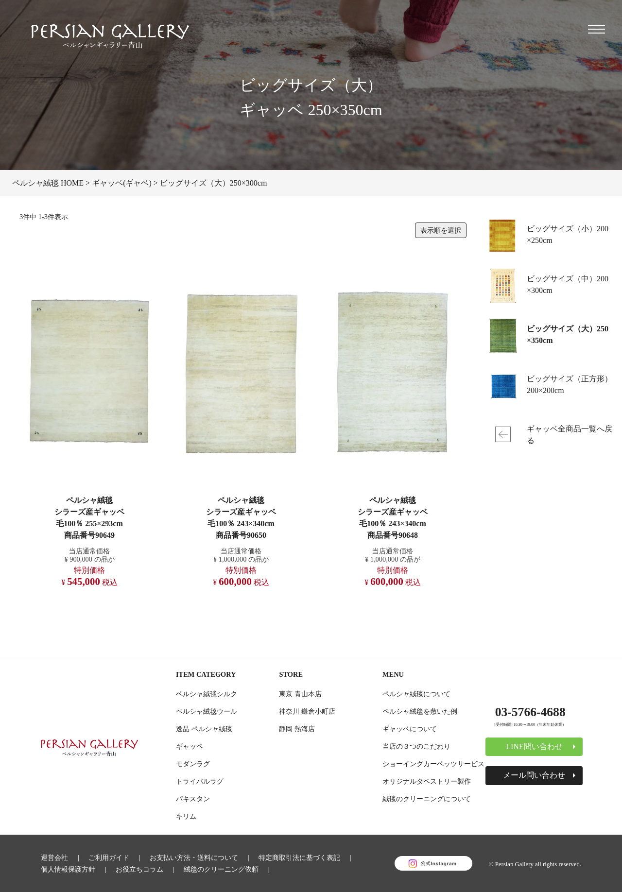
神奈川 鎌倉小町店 (307, 711)
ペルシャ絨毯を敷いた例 (419, 711)
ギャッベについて (409, 729)
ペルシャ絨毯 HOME (48, 183)
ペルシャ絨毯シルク (206, 694)
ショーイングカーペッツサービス (433, 764)
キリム (186, 816)
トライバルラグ (200, 781)
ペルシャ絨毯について (416, 694)
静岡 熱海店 (297, 729)
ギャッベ (189, 746)
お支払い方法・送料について (194, 857)
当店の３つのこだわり (416, 746)
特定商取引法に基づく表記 (299, 857)
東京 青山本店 (300, 694)
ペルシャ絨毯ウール (206, 711)
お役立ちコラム (139, 869)
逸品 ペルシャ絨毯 (204, 729)
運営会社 (54, 857)
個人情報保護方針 (68, 869)
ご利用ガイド (108, 857)
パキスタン (193, 799)
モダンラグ (193, 764)
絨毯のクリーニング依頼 (221, 869)
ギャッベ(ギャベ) (122, 183)
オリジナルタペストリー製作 (426, 781)
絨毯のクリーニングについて (426, 799)
